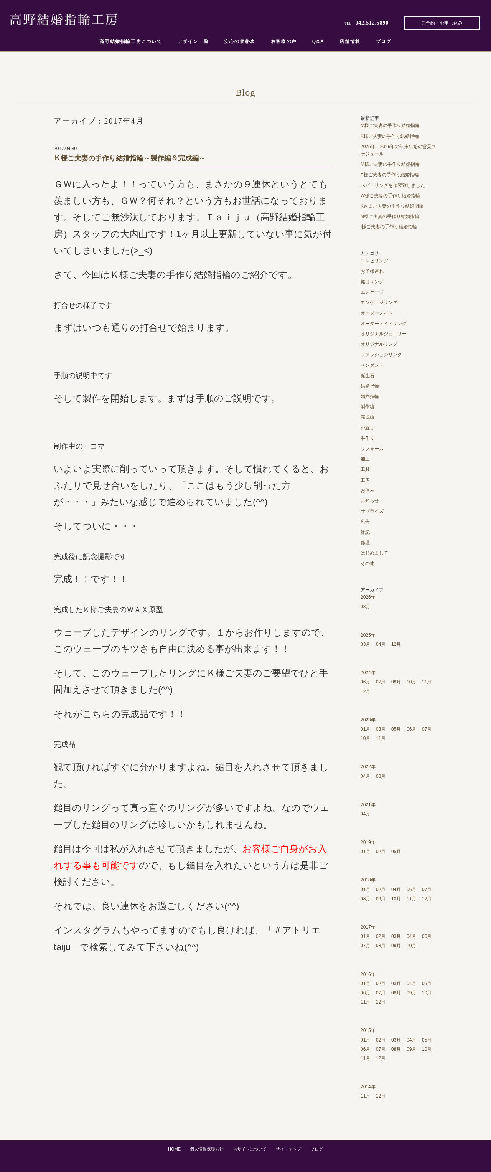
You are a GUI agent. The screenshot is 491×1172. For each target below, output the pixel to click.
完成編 (367, 417)
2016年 (368, 974)
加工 (365, 459)
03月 (365, 606)
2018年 (368, 880)
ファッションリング (381, 354)
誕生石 (367, 375)
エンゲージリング (379, 302)
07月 (381, 682)
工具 (365, 469)
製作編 (367, 406)
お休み (367, 490)
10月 (411, 682)
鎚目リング (372, 281)
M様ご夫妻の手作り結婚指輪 (390, 125)
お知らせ (370, 500)
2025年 (368, 635)
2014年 (368, 1086)
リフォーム (372, 448)
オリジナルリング (379, 344)
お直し (367, 428)
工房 (365, 480)
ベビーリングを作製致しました (393, 185)
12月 (396, 644)
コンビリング (374, 261)
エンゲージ (372, 292)
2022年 (368, 766)
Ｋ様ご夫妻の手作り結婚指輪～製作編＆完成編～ (130, 158)
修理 (365, 542)
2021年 (368, 804)
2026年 (368, 597)
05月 (396, 729)
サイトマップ (288, 1149)
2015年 (368, 1030)
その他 (367, 563)
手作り (367, 438)
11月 (427, 682)
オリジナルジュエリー (384, 334)
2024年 (368, 672)
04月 (381, 644)
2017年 (368, 927)
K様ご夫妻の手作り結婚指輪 (390, 136)
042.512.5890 (372, 23)
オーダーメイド (377, 313)
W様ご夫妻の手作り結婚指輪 (390, 195)
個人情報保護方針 (207, 1149)
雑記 (365, 532)
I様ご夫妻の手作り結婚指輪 (389, 226)
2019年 (368, 842)
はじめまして (374, 553)
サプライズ (372, 511)
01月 (365, 729)
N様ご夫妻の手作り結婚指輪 (390, 216)
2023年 (368, 720)
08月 (396, 682)
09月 (381, 898)
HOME (174, 1149)
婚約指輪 (370, 396)
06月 (365, 682)
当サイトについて (250, 1149)
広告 (365, 521)
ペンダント (372, 365)
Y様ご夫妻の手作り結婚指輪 (390, 174)
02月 (381, 851)
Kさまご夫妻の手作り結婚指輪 (392, 206)
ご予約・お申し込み (442, 23)
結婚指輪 (370, 386)
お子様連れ (372, 271)
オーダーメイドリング (384, 323)
